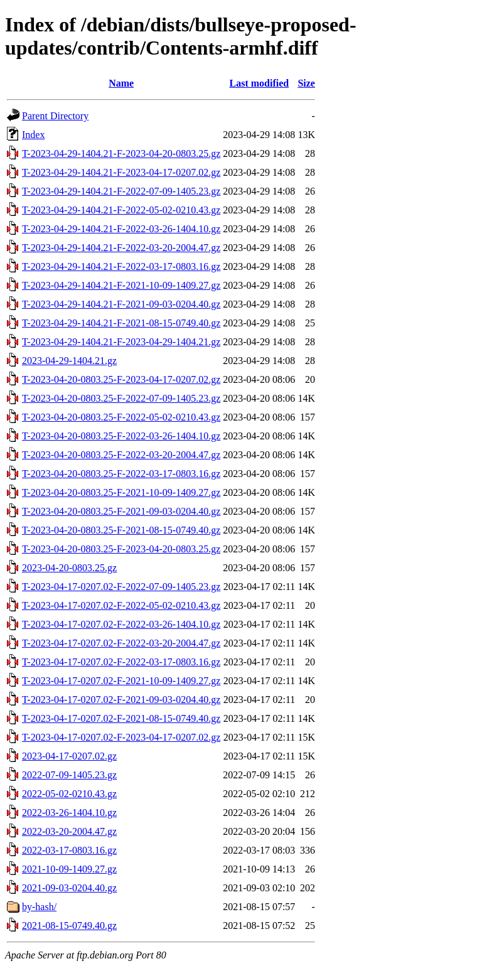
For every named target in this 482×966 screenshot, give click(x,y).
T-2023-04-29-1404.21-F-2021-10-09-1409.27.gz (121, 285)
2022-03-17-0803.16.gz (69, 850)
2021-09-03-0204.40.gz (69, 888)
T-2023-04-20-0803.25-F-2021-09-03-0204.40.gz (121, 511)
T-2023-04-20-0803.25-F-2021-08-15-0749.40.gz (121, 530)
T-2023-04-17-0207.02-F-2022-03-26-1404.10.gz (121, 624)
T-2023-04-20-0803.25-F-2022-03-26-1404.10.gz (121, 436)
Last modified (259, 83)
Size (306, 83)
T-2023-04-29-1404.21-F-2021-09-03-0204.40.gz (121, 304)
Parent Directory (55, 115)
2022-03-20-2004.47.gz (69, 831)
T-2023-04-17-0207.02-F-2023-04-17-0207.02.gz (121, 737)
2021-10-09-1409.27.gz (69, 869)
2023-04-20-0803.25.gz (69, 567)
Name (121, 83)
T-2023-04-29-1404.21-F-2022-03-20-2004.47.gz (121, 247)
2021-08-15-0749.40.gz (69, 925)
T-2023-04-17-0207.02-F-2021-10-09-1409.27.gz (121, 680)
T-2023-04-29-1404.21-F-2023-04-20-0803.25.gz (121, 153)
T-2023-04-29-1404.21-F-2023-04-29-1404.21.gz (121, 341)
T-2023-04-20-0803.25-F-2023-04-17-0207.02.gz (121, 379)
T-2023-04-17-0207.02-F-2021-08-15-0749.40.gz (121, 718)
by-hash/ (39, 906)
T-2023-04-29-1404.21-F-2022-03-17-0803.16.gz (121, 266)
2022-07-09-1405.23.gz (69, 775)
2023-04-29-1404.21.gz (69, 360)
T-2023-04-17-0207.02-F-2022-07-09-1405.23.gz (121, 586)
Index (33, 134)
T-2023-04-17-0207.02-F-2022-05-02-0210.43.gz (121, 605)
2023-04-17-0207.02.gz (69, 756)
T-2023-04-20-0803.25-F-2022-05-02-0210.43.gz (121, 417)
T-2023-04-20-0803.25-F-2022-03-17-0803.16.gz (121, 473)
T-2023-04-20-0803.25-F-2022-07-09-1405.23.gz (121, 398)
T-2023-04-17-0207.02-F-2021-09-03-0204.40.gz (121, 699)
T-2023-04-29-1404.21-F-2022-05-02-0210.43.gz (121, 210)
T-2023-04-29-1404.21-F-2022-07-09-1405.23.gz (121, 191)
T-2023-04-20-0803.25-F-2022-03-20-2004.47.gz (121, 454)
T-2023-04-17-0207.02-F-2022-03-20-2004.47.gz (121, 643)
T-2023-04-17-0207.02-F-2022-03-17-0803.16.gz (121, 662)
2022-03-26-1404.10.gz (69, 812)
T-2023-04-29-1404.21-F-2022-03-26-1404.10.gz (121, 228)
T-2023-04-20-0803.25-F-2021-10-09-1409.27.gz (121, 492)
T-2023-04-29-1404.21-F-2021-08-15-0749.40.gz (121, 323)
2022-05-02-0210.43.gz (69, 793)
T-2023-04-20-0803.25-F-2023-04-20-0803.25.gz (121, 549)
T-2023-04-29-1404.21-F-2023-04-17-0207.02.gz (121, 172)
